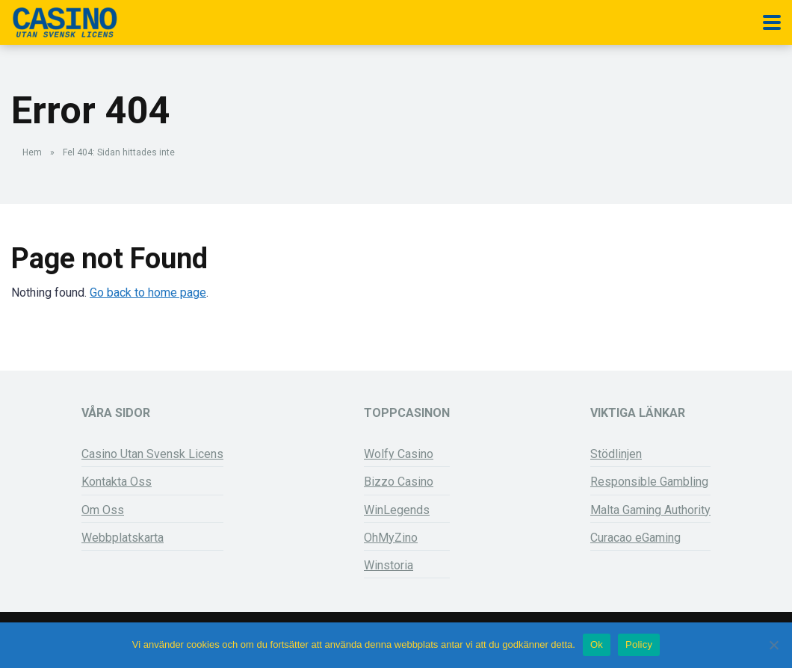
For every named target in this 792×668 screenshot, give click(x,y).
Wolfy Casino (398, 454)
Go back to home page (148, 292)
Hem (32, 152)
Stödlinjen (616, 454)
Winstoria (388, 565)
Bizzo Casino (398, 481)
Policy (638, 644)
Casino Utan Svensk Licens (152, 454)
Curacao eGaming (635, 538)
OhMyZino (391, 538)
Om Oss (102, 510)
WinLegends (397, 510)
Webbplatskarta (122, 538)
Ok (596, 644)
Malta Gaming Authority (650, 510)
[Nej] (773, 644)
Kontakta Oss (116, 481)
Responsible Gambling (649, 481)
